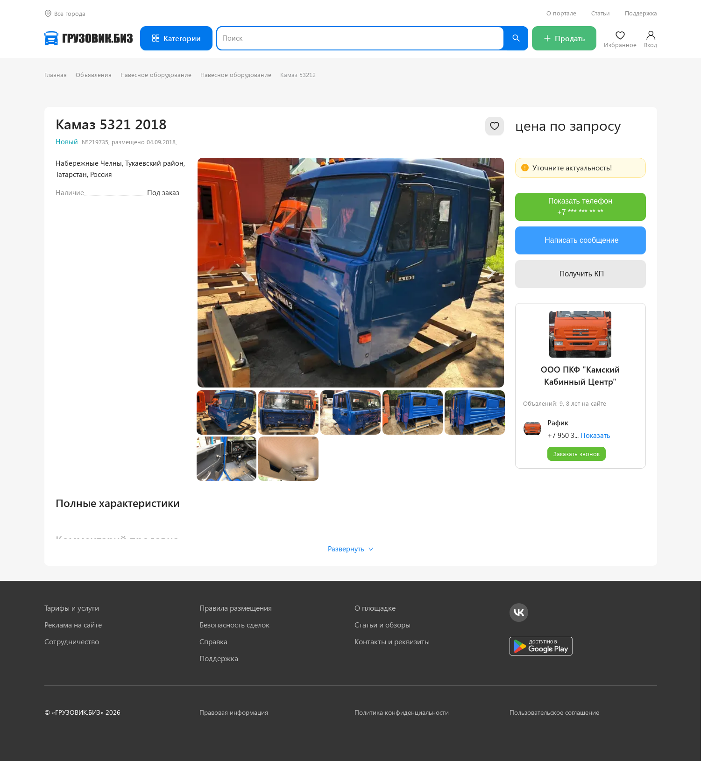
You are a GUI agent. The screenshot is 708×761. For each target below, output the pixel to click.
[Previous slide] (212, 273)
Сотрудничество (71, 641)
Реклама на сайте (73, 624)
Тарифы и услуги (71, 608)
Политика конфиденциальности (401, 712)
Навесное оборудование (155, 74)
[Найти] (516, 38)
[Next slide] (490, 273)
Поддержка (641, 13)
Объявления (94, 74)
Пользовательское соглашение (554, 712)
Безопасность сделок (234, 624)
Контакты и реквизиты (392, 641)
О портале (561, 13)
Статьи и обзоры (382, 624)
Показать (595, 435)
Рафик (557, 422)
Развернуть (350, 548)
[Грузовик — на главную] (88, 38)
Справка (213, 641)
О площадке (375, 608)
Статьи (600, 13)
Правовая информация (233, 712)
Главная (55, 74)
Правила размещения (235, 608)
